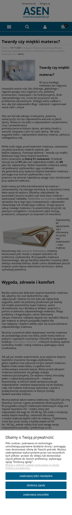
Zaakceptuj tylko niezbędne (36, 476)
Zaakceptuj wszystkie (36, 494)
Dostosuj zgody (36, 485)
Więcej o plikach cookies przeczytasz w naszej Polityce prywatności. (32, 466)
